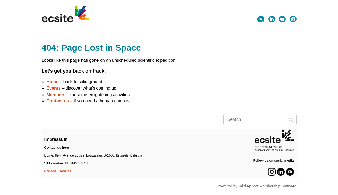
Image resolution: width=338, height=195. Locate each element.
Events (54, 88)
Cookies (65, 171)
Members (56, 94)
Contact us (58, 101)
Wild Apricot (249, 186)
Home (53, 81)
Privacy (50, 171)
